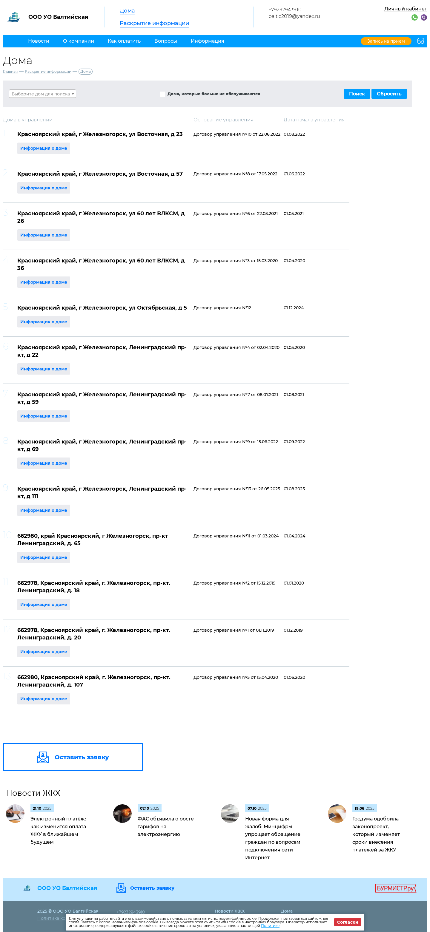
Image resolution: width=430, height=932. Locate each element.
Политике (270, 925)
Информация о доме (43, 148)
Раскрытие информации (154, 23)
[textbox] (42, 94)
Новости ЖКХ (33, 793)
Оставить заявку (152, 888)
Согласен (347, 922)
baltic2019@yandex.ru (294, 16)
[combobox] (42, 93)
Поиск (357, 94)
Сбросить (389, 94)
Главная (10, 71)
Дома (127, 10)
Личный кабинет (405, 9)
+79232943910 (285, 10)
